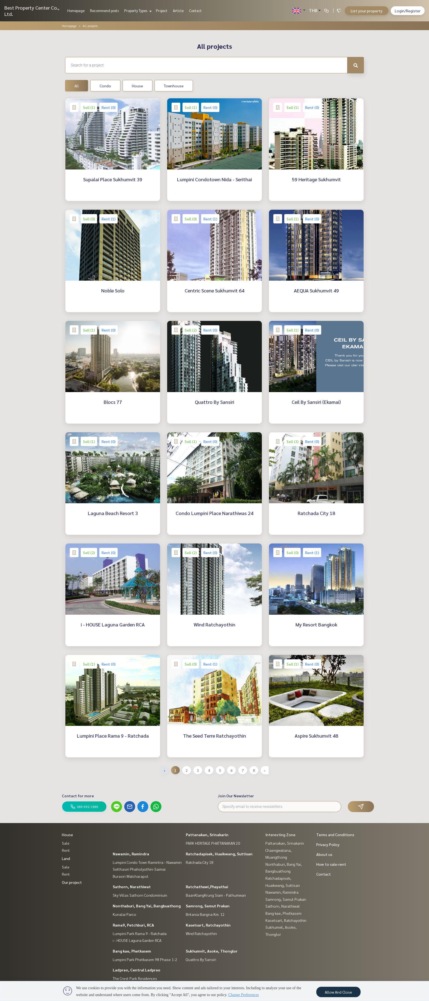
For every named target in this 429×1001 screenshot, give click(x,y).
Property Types (137, 10)
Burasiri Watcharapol (130, 876)
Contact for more (78, 795)
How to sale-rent (331, 864)
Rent (66, 850)
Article (178, 10)
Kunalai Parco (124, 914)
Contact (195, 10)
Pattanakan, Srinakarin (207, 834)
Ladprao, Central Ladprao (136, 969)
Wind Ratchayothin (201, 933)
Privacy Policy (328, 844)
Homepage (76, 10)
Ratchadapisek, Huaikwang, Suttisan (219, 853)
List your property (366, 10)
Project (161, 10)
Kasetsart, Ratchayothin (208, 924)
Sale (65, 843)
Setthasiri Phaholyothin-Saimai (139, 869)
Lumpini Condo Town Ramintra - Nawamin (147, 862)
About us (324, 854)
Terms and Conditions (335, 834)
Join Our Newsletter (236, 795)
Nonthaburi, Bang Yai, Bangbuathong (147, 905)
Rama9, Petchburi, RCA (133, 924)
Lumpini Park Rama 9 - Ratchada (140, 933)
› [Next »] (264, 770)
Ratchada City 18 (199, 862)
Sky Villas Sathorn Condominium (140, 895)
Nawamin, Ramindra (131, 853)
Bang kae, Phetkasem (132, 950)
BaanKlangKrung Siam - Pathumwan (216, 895)
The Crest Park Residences (135, 978)
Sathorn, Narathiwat (132, 886)
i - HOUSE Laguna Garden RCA (137, 940)
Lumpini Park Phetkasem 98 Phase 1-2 (145, 959)
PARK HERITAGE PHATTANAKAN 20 (213, 843)
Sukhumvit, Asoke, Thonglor (211, 950)
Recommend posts (104, 10)
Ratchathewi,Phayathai (207, 886)
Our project (72, 882)
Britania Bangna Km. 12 (205, 914)
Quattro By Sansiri (201, 959)
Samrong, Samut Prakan (208, 905)
